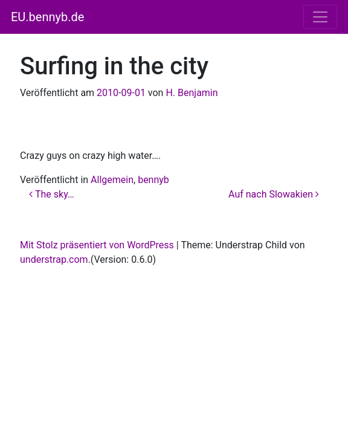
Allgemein (112, 179)
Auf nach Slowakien (273, 194)
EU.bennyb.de (47, 17)
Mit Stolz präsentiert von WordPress (97, 245)
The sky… (51, 194)
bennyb (153, 179)
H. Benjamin (192, 92)
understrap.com (54, 259)
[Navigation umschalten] (320, 17)
